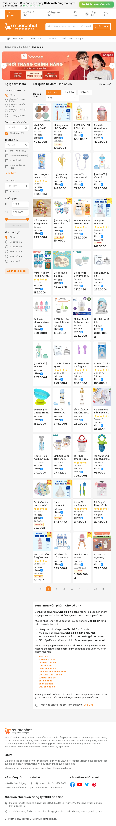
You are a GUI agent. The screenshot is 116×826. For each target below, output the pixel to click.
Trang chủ (10, 47)
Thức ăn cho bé (47, 669)
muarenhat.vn (31, 6)
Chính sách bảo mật (16, 788)
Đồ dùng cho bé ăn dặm (52, 672)
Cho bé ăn (37, 47)
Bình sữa (43, 657)
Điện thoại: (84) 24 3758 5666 (48, 783)
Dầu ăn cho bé (47, 687)
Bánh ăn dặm (46, 684)
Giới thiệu (75, 14)
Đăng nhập (93, 14)
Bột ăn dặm (45, 681)
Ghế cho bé (45, 666)
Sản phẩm (10, 14)
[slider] (6, 219)
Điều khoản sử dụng (15, 783)
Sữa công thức (47, 660)
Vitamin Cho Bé (47, 663)
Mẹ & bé (23, 47)
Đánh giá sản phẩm (54, 14)
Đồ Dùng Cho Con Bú (50, 675)
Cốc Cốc (88, 705)
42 (95, 589)
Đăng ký (105, 14)
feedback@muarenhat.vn (46, 787)
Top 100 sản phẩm (29, 14)
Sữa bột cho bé (47, 678)
